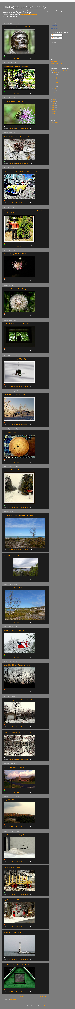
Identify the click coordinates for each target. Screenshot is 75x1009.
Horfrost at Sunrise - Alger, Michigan (14, 394)
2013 (53, 70)
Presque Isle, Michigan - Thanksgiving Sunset (17, 665)
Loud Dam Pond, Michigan (11, 555)
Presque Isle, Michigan (10, 800)
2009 (53, 105)
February (56, 94)
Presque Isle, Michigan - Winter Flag (14, 630)
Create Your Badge (54, 28)
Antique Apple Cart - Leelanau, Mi (13, 867)
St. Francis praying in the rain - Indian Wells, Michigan (19, 27)
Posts (54, 34)
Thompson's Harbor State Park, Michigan (15, 101)
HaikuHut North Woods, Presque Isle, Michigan (17, 732)
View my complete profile (56, 63)
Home (21, 996)
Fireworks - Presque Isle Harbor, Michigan (16, 254)
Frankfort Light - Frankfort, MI (12, 932)
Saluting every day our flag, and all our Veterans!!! (18, 700)
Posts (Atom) (13, 999)
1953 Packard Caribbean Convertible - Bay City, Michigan (20, 171)
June (55, 90)
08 (55, 74)
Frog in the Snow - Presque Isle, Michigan (15, 359)
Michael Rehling (54, 25)
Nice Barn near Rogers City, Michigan (14, 767)
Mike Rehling (55, 61)
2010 (53, 103)
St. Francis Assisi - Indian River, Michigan (16, 66)
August (55, 72)
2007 (53, 109)
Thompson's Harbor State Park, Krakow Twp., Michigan (19, 470)
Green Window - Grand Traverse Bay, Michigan (17, 965)
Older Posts (43, 996)
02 (55, 86)
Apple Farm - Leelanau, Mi (11, 900)
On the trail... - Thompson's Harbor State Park (16, 136)
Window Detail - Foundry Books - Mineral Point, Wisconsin (21, 324)
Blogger (46, 1005)
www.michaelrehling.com (28, 14)
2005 (53, 113)
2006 (53, 111)
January (56, 96)
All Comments (55, 37)
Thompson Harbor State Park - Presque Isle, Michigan (19, 515)
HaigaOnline (65, 70)
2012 (53, 99)
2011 (53, 101)
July (55, 88)
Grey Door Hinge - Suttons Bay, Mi (14, 835)
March (55, 92)
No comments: (24, 58)
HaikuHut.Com (54, 122)
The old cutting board (10, 432)
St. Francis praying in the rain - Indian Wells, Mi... (57, 79)
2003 (53, 115)
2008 (53, 107)
